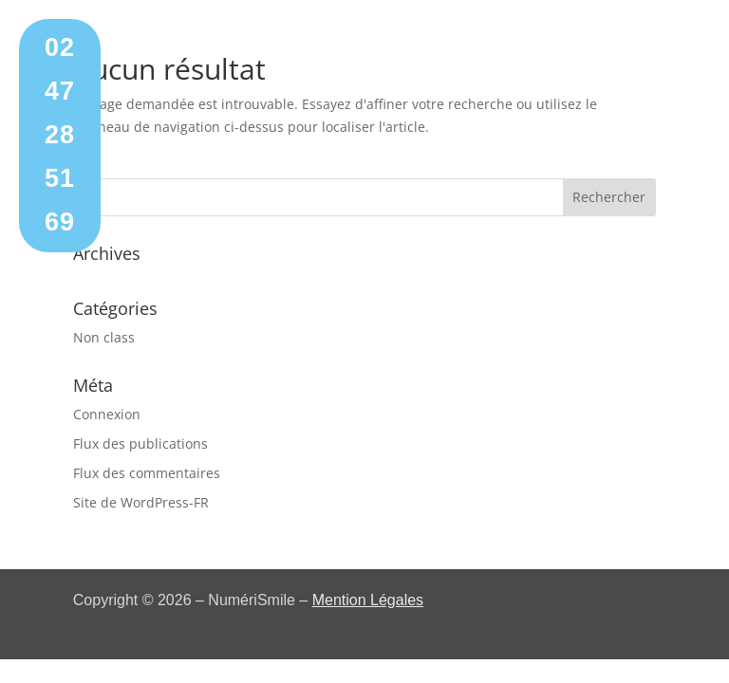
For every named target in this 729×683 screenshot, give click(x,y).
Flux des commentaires (146, 473)
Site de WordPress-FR (141, 502)
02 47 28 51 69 (60, 134)
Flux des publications (140, 443)
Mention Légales (367, 600)
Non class (104, 337)
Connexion (106, 414)
